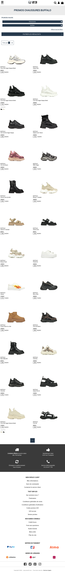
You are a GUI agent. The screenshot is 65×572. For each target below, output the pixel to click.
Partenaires (32, 498)
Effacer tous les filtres (57, 29)
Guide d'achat (32, 528)
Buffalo (46, 25)
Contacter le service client (32, 487)
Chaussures (45, 22)
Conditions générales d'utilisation (32, 505)
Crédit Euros (32, 522)
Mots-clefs (32, 532)
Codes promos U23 (32, 508)
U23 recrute (32, 511)
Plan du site (32, 535)
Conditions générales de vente (32, 501)
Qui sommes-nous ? (32, 495)
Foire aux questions (32, 525)
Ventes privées (32, 514)
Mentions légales (47, 570)
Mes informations (32, 481)
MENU (2, 2)
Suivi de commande (32, 484)
